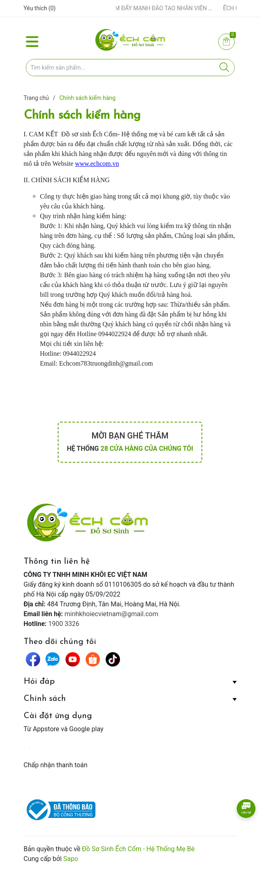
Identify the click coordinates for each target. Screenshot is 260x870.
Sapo (70, 859)
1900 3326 (63, 624)
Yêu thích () (40, 8)
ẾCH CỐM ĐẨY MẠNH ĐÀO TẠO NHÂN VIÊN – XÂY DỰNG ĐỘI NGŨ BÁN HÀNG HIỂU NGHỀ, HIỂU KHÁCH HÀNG (156, 8)
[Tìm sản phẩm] (130, 67)
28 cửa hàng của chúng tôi (146, 448)
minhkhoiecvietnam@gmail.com (111, 614)
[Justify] (224, 67)
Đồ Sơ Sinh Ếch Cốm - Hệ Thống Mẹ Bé (138, 849)
